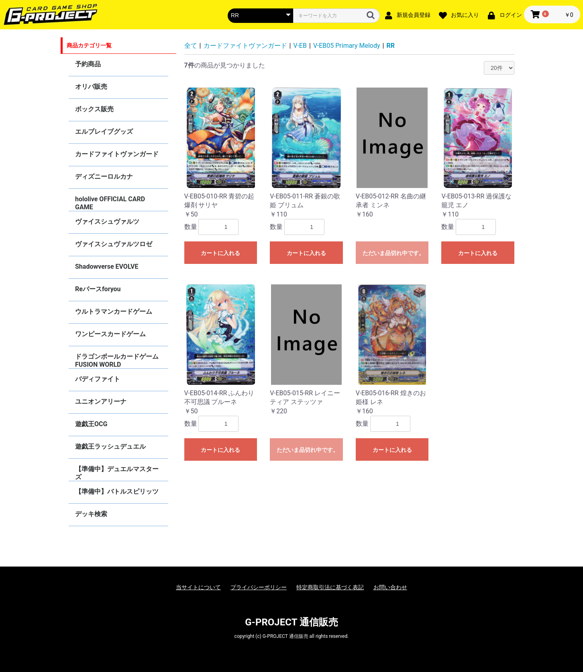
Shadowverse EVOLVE (106, 266)
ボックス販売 (94, 109)
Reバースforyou (98, 289)
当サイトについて (198, 587)
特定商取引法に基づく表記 (330, 587)
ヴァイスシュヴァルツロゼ (113, 244)
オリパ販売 (91, 86)
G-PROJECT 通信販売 (291, 622)
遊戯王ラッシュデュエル (110, 446)
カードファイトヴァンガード (117, 154)
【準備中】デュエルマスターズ (117, 473)
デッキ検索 (91, 514)
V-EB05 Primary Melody (346, 45)
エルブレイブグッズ (104, 131)
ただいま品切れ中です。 (393, 253)
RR (391, 45)
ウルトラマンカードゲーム (113, 311)
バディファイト (97, 379)
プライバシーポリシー (258, 587)
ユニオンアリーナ (100, 401)
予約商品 (88, 64)
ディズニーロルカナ (104, 176)
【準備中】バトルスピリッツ (117, 491)
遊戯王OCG (91, 424)
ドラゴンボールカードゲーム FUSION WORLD (117, 360)
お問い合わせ (390, 587)
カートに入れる (220, 253)
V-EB (300, 45)
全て (190, 45)
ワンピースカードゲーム (110, 334)
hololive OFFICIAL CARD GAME (110, 203)
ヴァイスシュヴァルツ (107, 221)
